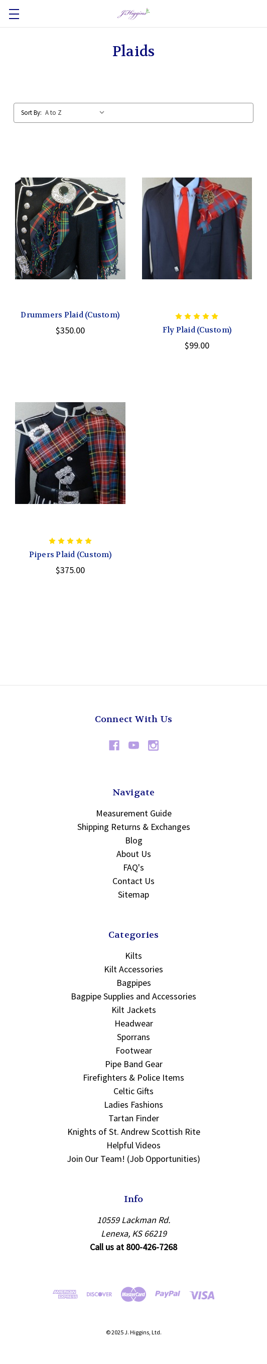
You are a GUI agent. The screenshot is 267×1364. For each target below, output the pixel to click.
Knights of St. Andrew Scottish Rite (133, 1131)
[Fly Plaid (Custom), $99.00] (197, 228)
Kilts (133, 955)
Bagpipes (133, 982)
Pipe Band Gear (134, 1064)
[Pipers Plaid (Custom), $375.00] (70, 453)
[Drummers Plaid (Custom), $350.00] (70, 228)
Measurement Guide (134, 813)
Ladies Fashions (133, 1104)
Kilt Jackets (133, 1009)
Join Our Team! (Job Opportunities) (133, 1158)
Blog (134, 840)
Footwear (133, 1050)
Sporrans (133, 1037)
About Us (133, 854)
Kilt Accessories (133, 969)
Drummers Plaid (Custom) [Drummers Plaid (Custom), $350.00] (70, 315)
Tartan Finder (133, 1118)
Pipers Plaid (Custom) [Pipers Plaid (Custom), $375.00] (70, 555)
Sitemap (133, 894)
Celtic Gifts (133, 1091)
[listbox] (77, 112)
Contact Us (133, 881)
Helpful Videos (133, 1145)
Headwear (133, 1023)
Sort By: (31, 112)
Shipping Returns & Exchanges (133, 826)
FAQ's (133, 867)
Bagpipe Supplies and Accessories (133, 996)
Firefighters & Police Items (133, 1077)
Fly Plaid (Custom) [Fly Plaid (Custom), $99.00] (197, 330)
